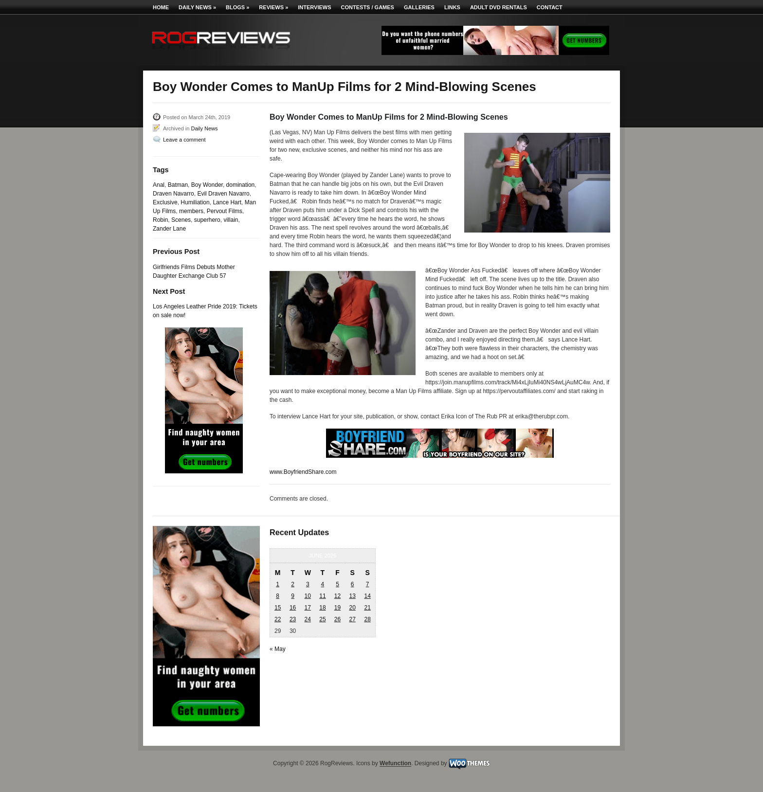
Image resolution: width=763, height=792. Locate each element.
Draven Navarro (173, 193)
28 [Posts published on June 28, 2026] (367, 619)
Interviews (314, 7)
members (191, 211)
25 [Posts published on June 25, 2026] (322, 619)
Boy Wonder (207, 184)
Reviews (273, 7)
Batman (178, 184)
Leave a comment (184, 140)
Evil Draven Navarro (223, 193)
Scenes (181, 219)
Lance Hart (227, 202)
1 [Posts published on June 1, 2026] (277, 584)
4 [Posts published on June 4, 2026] (323, 584)
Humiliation (195, 202)
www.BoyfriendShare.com (303, 471)
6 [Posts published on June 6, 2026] (352, 584)
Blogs (237, 7)
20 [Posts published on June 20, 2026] (352, 607)
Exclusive (165, 202)
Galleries (419, 7)
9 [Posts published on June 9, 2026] (292, 596)
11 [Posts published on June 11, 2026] (322, 596)
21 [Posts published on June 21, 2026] (367, 607)
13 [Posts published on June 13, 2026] (352, 596)
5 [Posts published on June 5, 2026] (337, 584)
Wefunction (395, 763)
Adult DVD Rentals (498, 7)
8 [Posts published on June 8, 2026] (277, 596)
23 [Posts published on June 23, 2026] (293, 619)
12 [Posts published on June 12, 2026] (337, 596)
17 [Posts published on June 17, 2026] (308, 607)
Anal (158, 184)
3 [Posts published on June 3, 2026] (307, 584)
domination (240, 184)
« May (278, 649)
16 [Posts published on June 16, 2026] (293, 607)
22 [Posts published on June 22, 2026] (277, 619)
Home (161, 7)
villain (230, 219)
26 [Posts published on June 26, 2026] (337, 619)
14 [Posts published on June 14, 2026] (367, 596)
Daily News (197, 7)
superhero (207, 219)
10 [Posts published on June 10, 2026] (308, 596)
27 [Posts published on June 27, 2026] (352, 619)
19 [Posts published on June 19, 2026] (337, 607)
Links (452, 7)
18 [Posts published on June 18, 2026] (322, 607)
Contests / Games (367, 7)
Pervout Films (224, 211)
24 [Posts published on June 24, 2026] (308, 619)
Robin (160, 219)
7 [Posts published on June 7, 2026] (367, 584)
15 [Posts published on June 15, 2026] (277, 607)
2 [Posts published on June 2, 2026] (292, 584)
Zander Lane (169, 228)
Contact (550, 7)
